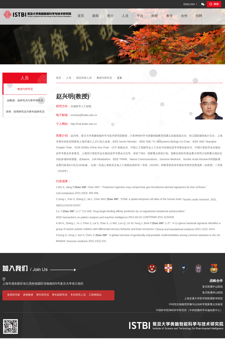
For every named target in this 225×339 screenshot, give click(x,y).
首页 (81, 16)
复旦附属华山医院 (212, 292)
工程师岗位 (95, 294)
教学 (169, 16)
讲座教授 (28, 294)
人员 (125, 16)
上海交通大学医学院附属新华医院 (203, 298)
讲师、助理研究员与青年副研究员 (25, 111)
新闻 (95, 16)
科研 (154, 16)
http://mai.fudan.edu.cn (84, 123)
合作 (184, 16)
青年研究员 (42, 294)
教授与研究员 (104, 77)
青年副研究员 (59, 294)
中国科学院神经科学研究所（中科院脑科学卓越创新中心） (189, 310)
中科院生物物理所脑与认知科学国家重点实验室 (196, 304)
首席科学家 (13, 294)
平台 (140, 16)
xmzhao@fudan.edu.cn (84, 115)
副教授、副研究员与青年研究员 (25, 100)
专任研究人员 (78, 294)
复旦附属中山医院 (212, 286)
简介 (110, 16)
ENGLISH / (190, 4)
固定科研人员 (84, 77)
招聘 (199, 16)
